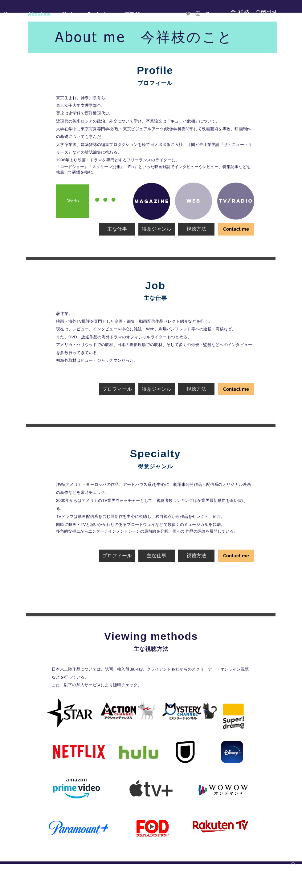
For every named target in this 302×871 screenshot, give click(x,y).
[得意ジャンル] (156, 229)
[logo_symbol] (207, 13)
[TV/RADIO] (235, 201)
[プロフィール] (117, 389)
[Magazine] (151, 201)
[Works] (72, 201)
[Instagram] (198, 13)
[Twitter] (188, 13)
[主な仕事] (117, 229)
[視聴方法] (196, 229)
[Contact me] (236, 229)
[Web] (193, 201)
